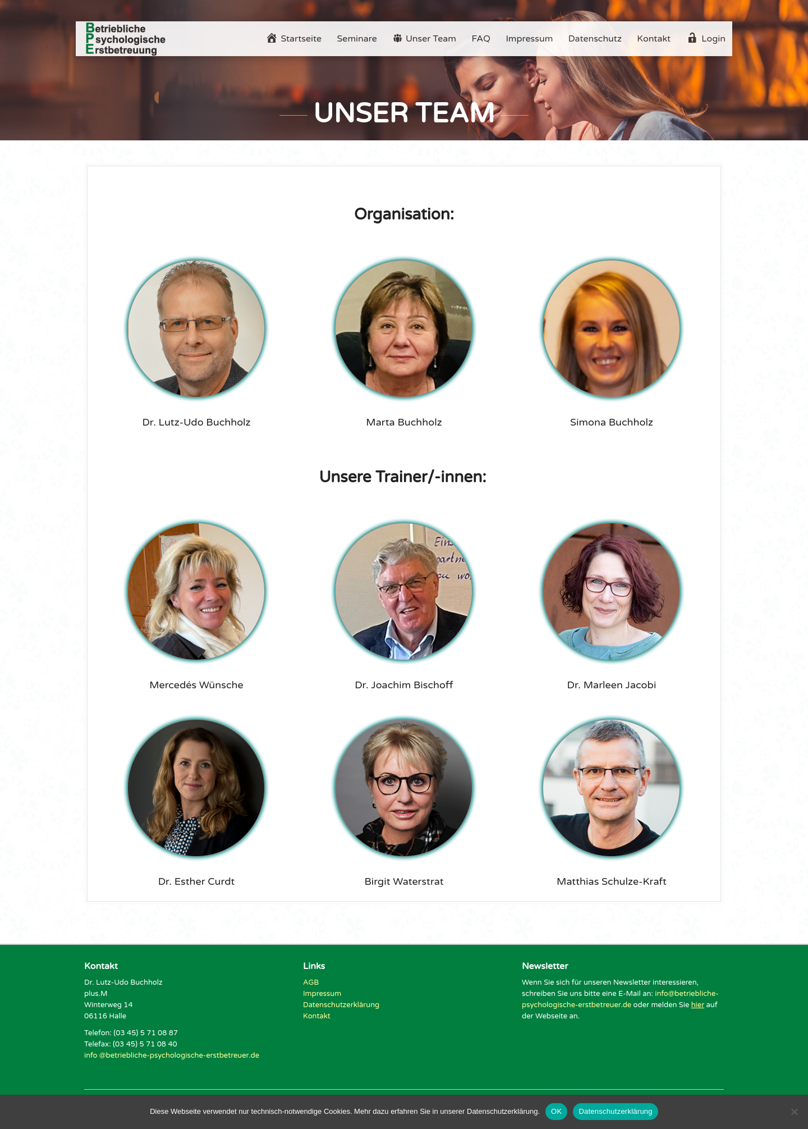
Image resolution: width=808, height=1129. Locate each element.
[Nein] (794, 1111)
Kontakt (654, 38)
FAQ (480, 38)
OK (556, 1111)
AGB (311, 982)
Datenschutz (595, 38)
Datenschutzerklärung (341, 1004)
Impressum (529, 38)
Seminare (357, 38)
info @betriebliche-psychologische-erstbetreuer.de (171, 1055)
